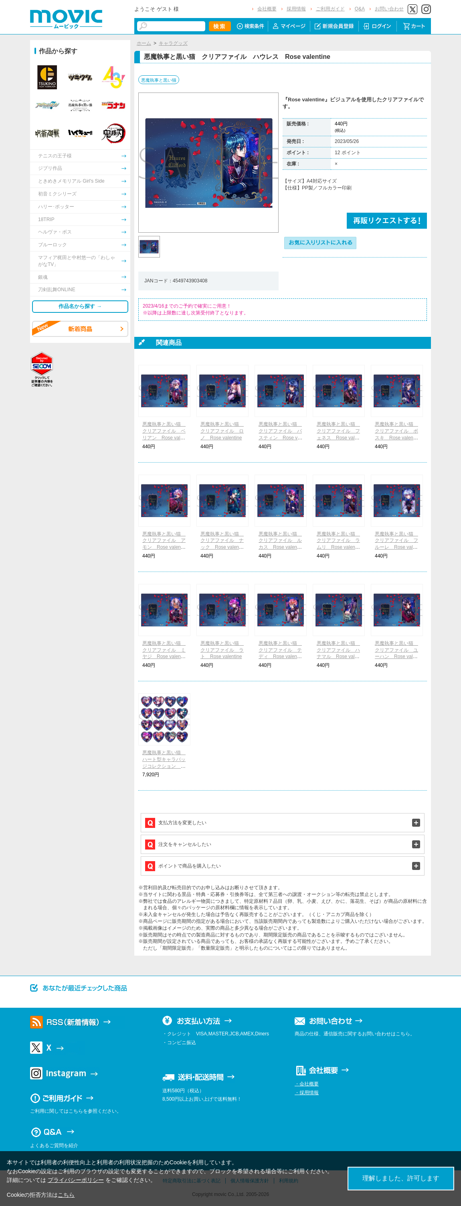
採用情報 (296, 9)
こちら (66, 1195)
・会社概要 (307, 1084)
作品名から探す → (80, 306)
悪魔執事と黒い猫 (158, 80)
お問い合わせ (389, 9)
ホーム (144, 43)
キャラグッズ (173, 43)
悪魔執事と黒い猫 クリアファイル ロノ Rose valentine (222, 431)
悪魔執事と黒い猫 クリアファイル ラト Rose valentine (222, 650)
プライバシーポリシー (76, 1180)
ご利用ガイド (330, 9)
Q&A (360, 9)
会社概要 (267, 9)
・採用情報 (307, 1092)
